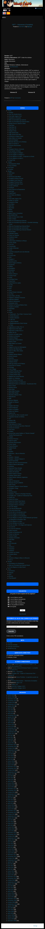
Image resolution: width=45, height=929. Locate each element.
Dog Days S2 (12, 127)
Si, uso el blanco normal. (16, 597)
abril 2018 (10, 722)
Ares (10, 196)
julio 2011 (10, 863)
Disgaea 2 (11, 259)
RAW (10, 449)
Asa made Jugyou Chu (15, 198)
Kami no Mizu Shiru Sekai (16, 350)
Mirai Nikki (12, 389)
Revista (11, 576)
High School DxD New (15, 134)
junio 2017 (10, 737)
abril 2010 (10, 891)
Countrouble (12, 246)
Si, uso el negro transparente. (17, 603)
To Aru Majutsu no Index (15, 521)
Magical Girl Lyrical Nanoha (16, 376)
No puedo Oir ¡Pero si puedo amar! (18, 415)
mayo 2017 (11, 739)
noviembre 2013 (12, 812)
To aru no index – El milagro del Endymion (20, 525)
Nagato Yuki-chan (14, 405)
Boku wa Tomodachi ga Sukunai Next (19, 121)
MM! (10, 398)
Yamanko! (11, 548)
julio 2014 (10, 797)
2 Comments (17, 98)
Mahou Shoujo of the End (16, 380)
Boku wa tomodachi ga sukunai (17, 119)
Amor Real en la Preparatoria (17, 189)
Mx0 (10, 404)
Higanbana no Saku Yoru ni (16, 327)
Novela (10, 561)
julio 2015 (10, 775)
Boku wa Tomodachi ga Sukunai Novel (19, 565)
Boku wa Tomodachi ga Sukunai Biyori (19, 226)
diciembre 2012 (12, 832)
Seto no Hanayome (14, 481)
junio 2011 (10, 865)
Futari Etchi (12, 281)
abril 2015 (10, 781)
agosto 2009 (11, 906)
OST (10, 574)
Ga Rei (11, 284)
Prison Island (12, 444)
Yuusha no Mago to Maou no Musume (19, 558)
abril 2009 (10, 913)
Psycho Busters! (13, 446)
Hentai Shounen (14, 316)
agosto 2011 (11, 862)
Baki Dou (11, 206)
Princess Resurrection (15, 145)
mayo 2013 (11, 823)
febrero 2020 (11, 697)
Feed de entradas (12, 644)
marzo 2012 (11, 849)
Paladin (11, 437)
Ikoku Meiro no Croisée (15, 138)
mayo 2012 (11, 845)
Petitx (11, 325)
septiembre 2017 (12, 731)
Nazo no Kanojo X (14, 143)
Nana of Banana (13, 407)
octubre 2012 (11, 836)
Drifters (11, 266)
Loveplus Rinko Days (14, 374)
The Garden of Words (15, 151)
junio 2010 (10, 887)
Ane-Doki (11, 191)
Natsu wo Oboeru (14, 411)
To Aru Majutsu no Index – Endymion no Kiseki (21, 156)
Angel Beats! (12, 193)
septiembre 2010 (12, 882)
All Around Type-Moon (15, 176)
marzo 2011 (11, 871)
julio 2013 (10, 819)
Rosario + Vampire (14, 457)
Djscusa (29, 26)
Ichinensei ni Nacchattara (16, 339)
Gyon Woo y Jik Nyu (14, 295)
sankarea (11, 466)
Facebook (38, 8)
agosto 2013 (11, 818)
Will (10, 545)
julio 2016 (10, 753)
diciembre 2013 (12, 810)
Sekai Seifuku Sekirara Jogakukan (18, 477)
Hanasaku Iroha (13, 303)
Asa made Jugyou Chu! (15, 116)
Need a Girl (12, 413)
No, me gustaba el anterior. (16, 604)
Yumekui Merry (13, 554)
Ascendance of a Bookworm (16, 563)
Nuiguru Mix (12, 420)
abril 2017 (10, 741)
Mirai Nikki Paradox (14, 391)
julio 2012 (10, 841)
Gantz (10, 286)
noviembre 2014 (12, 790)
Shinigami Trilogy (13, 488)
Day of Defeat (12, 165)
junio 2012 (10, 843)
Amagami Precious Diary (15, 182)
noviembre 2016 (12, 746)
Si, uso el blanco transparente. (17, 599)
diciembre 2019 (12, 698)
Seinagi (35, 925)
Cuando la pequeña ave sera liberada (19, 251)
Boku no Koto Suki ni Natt (16, 217)
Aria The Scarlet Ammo (15, 114)
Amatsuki (11, 187)
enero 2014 (11, 808)
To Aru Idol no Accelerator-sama (17, 512)
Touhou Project (13, 536)
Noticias (11, 572)
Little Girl (12, 319)
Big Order (11, 207)
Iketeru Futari (12, 341)
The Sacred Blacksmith (15, 508)
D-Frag (11, 253)
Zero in (11, 559)
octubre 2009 (11, 902)
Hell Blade (12, 308)
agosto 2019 (11, 706)
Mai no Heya (12, 385)
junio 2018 (10, 719)
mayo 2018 (11, 720)
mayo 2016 (11, 757)
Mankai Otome (13, 387)
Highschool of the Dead (15, 328)
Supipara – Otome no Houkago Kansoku (20, 493)
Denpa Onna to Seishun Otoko (17, 123)
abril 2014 (10, 803)
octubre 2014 (11, 792)
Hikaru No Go (12, 332)
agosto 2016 (11, 752)
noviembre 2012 (12, 834)
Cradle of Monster (14, 248)
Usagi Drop (12, 160)
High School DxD (13, 132)
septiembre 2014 (12, 794)
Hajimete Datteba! (14, 299)
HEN (10, 310)
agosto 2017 (11, 733)
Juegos (10, 162)
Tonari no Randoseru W (15, 532)
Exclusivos (12, 270)
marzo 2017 (11, 742)
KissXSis (11, 358)
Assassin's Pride (13, 202)
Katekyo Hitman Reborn (15, 354)
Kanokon (11, 352)
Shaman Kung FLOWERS (16, 482)
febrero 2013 (11, 829)
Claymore (11, 239)
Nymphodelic (12, 422)
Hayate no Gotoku (14, 306)
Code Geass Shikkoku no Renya (18, 240)
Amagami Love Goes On (15, 180)
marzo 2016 (11, 761)
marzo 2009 (11, 915)
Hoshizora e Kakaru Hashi (16, 136)
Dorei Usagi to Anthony (15, 262)
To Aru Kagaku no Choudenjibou (18, 515)
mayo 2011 (11, 867)
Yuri (10, 556)
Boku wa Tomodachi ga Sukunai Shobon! (20, 229)
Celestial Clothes (13, 233)
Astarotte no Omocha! (15, 118)
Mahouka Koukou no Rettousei (17, 382)
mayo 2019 (11, 711)
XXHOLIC (11, 547)
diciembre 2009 (12, 898)
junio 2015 (10, 777)
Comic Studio (12, 242)
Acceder (10, 643)
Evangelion (12, 268)
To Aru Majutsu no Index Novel (17, 567)
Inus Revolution (14, 66)
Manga (10, 171)
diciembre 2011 (12, 854)
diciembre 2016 (12, 744)
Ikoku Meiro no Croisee (15, 343)
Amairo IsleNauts (13, 185)
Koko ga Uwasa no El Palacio (17, 363)
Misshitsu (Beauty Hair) (15, 394)
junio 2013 (10, 821)
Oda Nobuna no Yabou (15, 424)
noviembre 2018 (12, 715)
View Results (22, 614)
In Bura (11, 345)
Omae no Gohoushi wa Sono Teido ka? (19, 426)
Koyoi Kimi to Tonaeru (15, 365)
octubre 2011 (11, 858)
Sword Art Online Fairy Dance (17, 501)
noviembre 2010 (12, 878)
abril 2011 (10, 869)
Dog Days (11, 125)
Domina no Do (13, 261)
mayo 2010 (11, 889)
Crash (10, 250)
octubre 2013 (11, 814)
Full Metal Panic (13, 279)
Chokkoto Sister (13, 237)
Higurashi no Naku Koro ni (16, 330)
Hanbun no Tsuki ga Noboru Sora (18, 305)
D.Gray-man (12, 255)
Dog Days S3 (12, 129)
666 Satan (12, 173)
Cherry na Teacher (14, 235)
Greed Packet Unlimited (15, 292)
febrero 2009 (11, 917)
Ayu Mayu (11, 204)
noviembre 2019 (12, 700)
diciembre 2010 (12, 876)
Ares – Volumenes (18, 671)
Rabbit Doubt (12, 448)
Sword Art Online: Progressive (17, 503)
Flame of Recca (13, 273)
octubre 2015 (11, 770)
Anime (9, 110)
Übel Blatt (11, 539)
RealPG (11, 451)
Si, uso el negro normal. (15, 601)
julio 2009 (10, 907)
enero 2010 (11, 896)
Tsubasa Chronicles (14, 537)
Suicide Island (13, 492)
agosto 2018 (11, 717)
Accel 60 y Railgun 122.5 (18, 686)
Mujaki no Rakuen (14, 402)
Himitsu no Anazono (14, 336)
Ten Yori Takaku (13, 506)
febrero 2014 (11, 807)
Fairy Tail (11, 272)
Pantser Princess (13, 438)
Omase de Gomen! (14, 427)
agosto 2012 (11, 840)
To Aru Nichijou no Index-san (17, 523)
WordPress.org (12, 648)
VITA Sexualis (12, 543)
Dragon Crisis (12, 130)
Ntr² (10, 418)
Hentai (10, 312)
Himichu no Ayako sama (15, 334)
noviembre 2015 (12, 768)
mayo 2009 (11, 911)
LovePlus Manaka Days (15, 371)
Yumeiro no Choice (14, 552)
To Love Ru (12, 526)
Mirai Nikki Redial (13, 393)
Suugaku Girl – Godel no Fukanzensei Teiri (20, 495)
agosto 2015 (11, 774)
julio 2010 (10, 885)
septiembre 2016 (12, 750)
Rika (10, 455)
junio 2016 (10, 755)
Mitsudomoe (12, 396)
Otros (9, 569)
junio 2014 (10, 799)
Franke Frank (12, 275)
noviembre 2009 (12, 900)
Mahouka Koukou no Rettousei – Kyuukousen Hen (22, 383)
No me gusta (12, 606)
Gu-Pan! (11, 294)
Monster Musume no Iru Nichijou (18, 141)
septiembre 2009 (12, 904)
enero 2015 (11, 786)
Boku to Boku (12, 218)
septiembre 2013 (12, 816)
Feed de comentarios (13, 646)
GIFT (11, 98)
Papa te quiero (13, 440)
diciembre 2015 (12, 766)
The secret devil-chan (15, 510)
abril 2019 (10, 713)
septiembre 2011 (12, 860)
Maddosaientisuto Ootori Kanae (18, 323)
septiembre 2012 (12, 838)
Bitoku (10, 209)
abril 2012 (10, 847)
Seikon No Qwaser (14, 471)
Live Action (11, 167)
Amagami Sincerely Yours (16, 184)
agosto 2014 (11, 796)
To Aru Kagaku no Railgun (16, 152)
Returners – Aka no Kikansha (17, 453)
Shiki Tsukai (12, 484)
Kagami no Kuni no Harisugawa (17, 347)
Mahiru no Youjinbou (14, 378)
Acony (10, 174)
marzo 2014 (11, 805)
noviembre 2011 (12, 856)
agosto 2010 (11, 884)
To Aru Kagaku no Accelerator (17, 514)
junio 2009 (10, 909)
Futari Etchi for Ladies (15, 283)
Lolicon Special (14, 321)
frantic (10, 277)
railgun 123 (19, 682)
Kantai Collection (14, 317)
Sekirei (11, 479)
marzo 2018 (11, 724)
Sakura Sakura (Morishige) (16, 464)
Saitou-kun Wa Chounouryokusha (18, 462)
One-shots (12, 429)
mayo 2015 (11, 779)
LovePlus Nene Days (14, 372)
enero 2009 (11, 918)
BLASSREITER (13, 215)
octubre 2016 (11, 748)
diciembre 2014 (12, 788)
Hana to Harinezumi (14, 301)
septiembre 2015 (12, 772)
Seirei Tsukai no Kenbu (15, 473)
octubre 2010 (11, 880)
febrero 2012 (11, 851)
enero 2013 (11, 830)
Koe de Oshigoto (13, 140)
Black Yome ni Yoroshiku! (16, 213)
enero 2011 (11, 874)
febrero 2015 (11, 785)
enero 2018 (11, 726)
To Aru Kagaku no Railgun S (16, 154)
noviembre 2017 (12, 728)
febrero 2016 (11, 763)
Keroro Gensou (13, 356)
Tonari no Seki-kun (14, 534)
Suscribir (11, 631)
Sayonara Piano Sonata (15, 468)
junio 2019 (10, 709)
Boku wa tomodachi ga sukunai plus (18, 228)
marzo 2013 (11, 827)
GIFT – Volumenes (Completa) (22, 24)
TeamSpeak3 (12, 578)
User (10, 541)
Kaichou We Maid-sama (15, 349)
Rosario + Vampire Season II (17, 459)
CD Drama (12, 570)
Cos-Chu (11, 244)
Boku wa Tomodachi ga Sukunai (17, 220)
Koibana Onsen (13, 361)
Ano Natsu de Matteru (15, 195)
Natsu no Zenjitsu (14, 409)
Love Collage (12, 369)
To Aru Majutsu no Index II (16, 158)
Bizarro (11, 211)
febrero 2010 (11, 895)
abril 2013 (10, 825)
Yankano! (11, 550)
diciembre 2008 (12, 920)
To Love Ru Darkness (15, 528)
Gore (10, 290)
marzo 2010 (11, 893)
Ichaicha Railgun (13, 338)
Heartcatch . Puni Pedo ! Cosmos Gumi (20, 314)
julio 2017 (10, 735)
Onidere (11, 431)
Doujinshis (12, 264)
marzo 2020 (11, 695)
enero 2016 (11, 764)
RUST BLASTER (13, 460)
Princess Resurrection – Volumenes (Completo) (24, 680)
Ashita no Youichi (13, 200)
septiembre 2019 (12, 704)
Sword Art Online (13, 499)
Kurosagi (11, 367)
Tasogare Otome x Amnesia (16, 149)
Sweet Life (12, 497)
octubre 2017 (11, 730)
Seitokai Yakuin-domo (15, 475)
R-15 (10, 147)
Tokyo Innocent (13, 530)
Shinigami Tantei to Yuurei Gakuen (18, 486)
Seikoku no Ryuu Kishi (15, 470)
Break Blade (12, 231)
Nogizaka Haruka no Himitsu (16, 416)
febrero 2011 (11, 873)
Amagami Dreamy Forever (16, 178)
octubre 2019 (11, 702)
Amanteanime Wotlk (14, 163)
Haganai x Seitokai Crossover (17, 297)
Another (11, 112)
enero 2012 (11, 852)
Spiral (10, 490)
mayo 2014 (11, 801)
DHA (10, 257)
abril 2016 (10, 759)
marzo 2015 (11, 783)
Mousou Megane (13, 400)
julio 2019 (10, 708)
